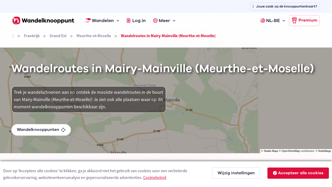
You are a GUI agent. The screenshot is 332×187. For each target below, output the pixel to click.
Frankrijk (32, 35)
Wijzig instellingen (236, 173)
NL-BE (270, 20)
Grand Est (58, 35)
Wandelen (99, 20)
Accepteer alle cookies (298, 173)
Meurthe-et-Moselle (94, 35)
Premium (304, 20)
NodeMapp (324, 151)
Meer (161, 20)
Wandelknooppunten (41, 129)
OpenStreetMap (291, 151)
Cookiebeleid (154, 177)
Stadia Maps (271, 151)
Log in (136, 20)
